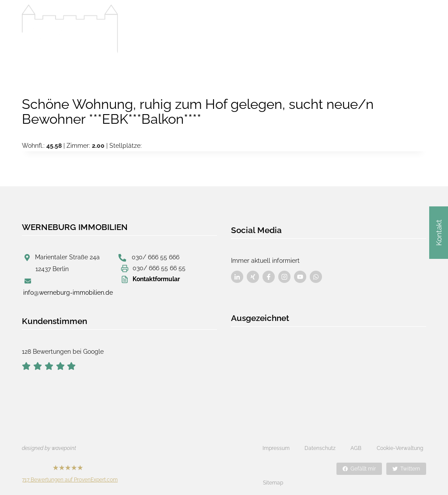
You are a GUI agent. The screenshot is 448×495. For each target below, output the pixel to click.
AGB (355, 448)
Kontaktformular (156, 278)
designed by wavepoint (49, 448)
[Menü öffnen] (417, 27)
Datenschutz (320, 448)
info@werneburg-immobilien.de (68, 292)
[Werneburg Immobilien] (70, 28)
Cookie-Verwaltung (400, 448)
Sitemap (273, 468)
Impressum (276, 448)
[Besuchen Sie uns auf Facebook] (237, 273)
